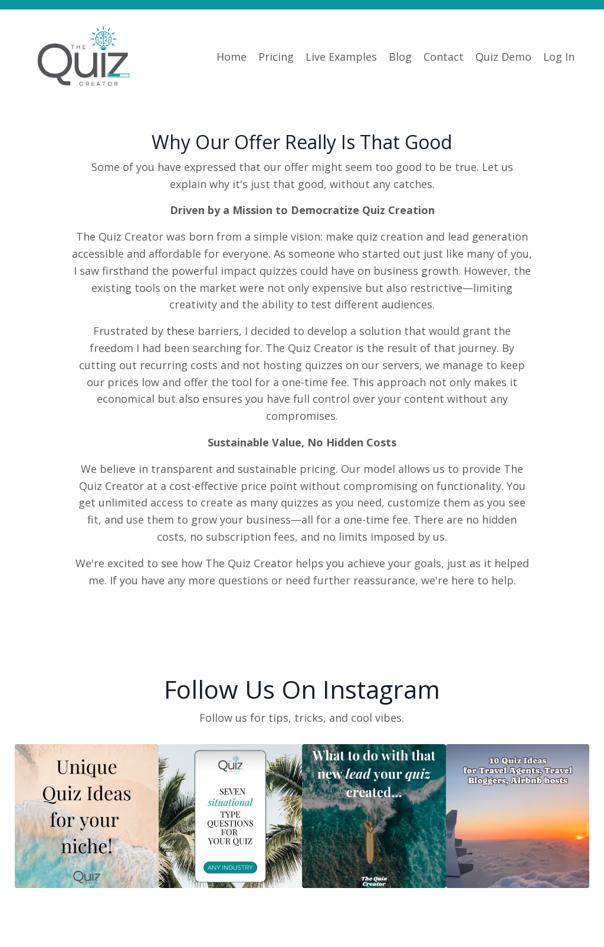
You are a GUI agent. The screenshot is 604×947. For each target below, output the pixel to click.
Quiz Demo (503, 57)
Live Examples (341, 57)
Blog (400, 57)
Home (231, 57)
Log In (559, 57)
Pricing (276, 57)
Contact (444, 57)
